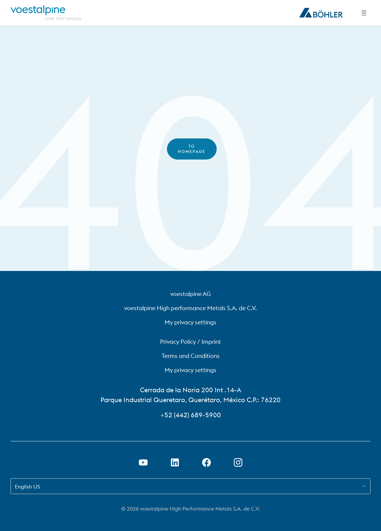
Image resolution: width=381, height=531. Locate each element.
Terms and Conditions (191, 356)
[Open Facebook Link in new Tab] (206, 462)
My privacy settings (190, 322)
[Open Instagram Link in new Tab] (238, 462)
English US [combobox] (27, 486)
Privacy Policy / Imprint (190, 341)
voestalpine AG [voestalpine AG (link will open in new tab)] (190, 294)
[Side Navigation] (363, 12)
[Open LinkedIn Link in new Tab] (175, 462)
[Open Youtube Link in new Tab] (143, 462)
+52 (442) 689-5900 (190, 415)
